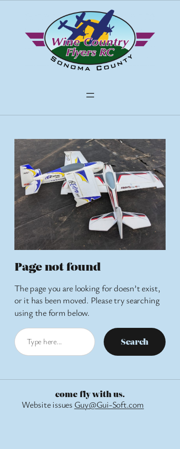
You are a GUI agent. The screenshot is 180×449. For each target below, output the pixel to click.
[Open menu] (90, 95)
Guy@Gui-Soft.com (109, 404)
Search (134, 341)
